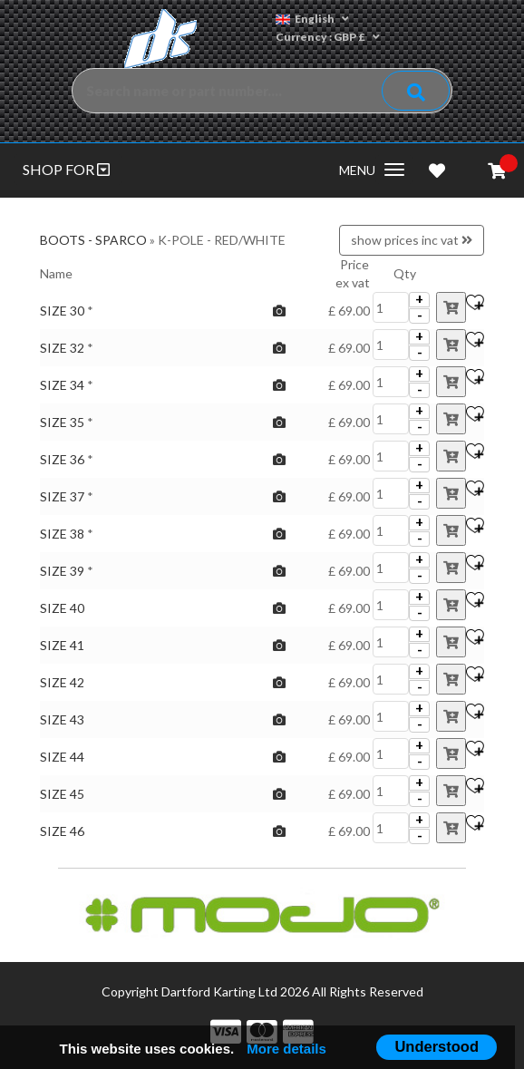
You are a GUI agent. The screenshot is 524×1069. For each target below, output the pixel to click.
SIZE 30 (62, 310)
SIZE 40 (62, 608)
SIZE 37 (62, 496)
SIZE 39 (62, 570)
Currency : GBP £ (328, 37)
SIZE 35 (62, 422)
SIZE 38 (62, 533)
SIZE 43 (62, 719)
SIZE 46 (62, 831)
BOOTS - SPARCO (93, 240)
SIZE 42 (62, 682)
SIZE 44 (62, 756)
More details (286, 1048)
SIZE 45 (62, 794)
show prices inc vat (411, 240)
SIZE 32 (62, 347)
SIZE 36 (62, 459)
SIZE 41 (62, 645)
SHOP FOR (66, 169)
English (312, 18)
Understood (436, 1046)
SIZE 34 (62, 385)
